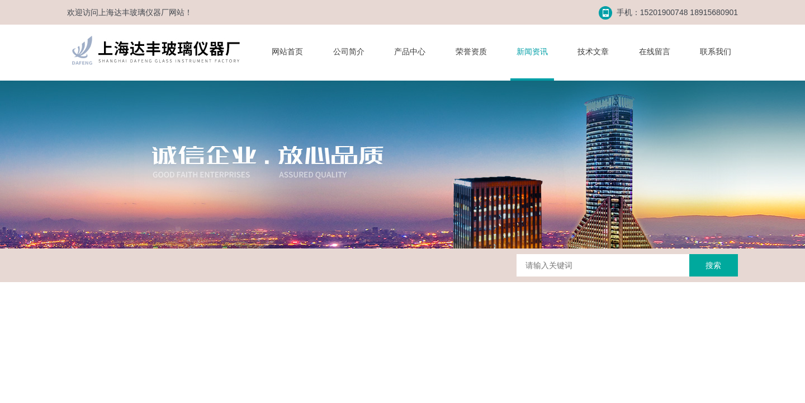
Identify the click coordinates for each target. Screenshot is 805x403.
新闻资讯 (532, 51)
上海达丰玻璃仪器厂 (133, 12)
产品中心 (409, 51)
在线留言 (654, 51)
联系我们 (715, 51)
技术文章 (593, 51)
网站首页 (287, 51)
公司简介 (348, 51)
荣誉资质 (471, 51)
